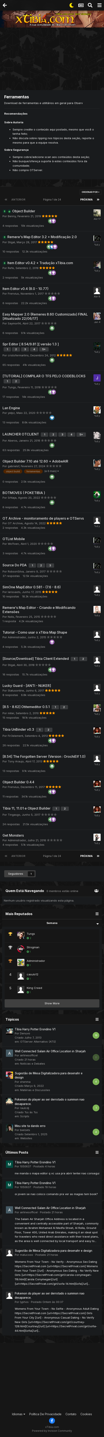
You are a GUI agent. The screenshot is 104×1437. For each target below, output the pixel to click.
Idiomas (18, 1414)
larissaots (14, 592)
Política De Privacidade (45, 1414)
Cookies (86, 1414)
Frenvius (13, 293)
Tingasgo (14, 814)
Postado (44, 1166)
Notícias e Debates (32, 1063)
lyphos (24, 1302)
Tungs (12, 387)
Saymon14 (14, 323)
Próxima (86, 199)
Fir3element (15, 735)
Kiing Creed (34, 988)
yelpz (11, 412)
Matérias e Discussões (35, 1090)
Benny (12, 216)
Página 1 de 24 (52, 199)
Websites (26, 1138)
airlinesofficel (29, 1055)
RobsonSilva (16, 571)
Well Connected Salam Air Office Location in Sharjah (50, 1051)
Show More (52, 1003)
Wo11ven (13, 543)
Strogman (33, 947)
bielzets (25, 1130)
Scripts (24, 1116)
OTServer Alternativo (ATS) (38, 1041)
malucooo (26, 1254)
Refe (11, 268)
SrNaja (12, 497)
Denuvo (25, 1033)
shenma (25, 1081)
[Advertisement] (53, 59)
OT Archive (15, 523)
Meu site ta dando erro (30, 1126)
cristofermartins (18, 355)
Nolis (11, 616)
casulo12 (32, 974)
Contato (70, 1414)
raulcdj (24, 1108)
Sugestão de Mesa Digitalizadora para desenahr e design (53, 1250)
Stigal (11, 242)
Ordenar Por (90, 192)
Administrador (17, 637)
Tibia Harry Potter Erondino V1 (35, 1029)
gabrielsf (13, 466)
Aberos (12, 440)
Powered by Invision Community (52, 1430)
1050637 (25, 1166)
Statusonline (16, 690)
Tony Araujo (16, 761)
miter (11, 713)
